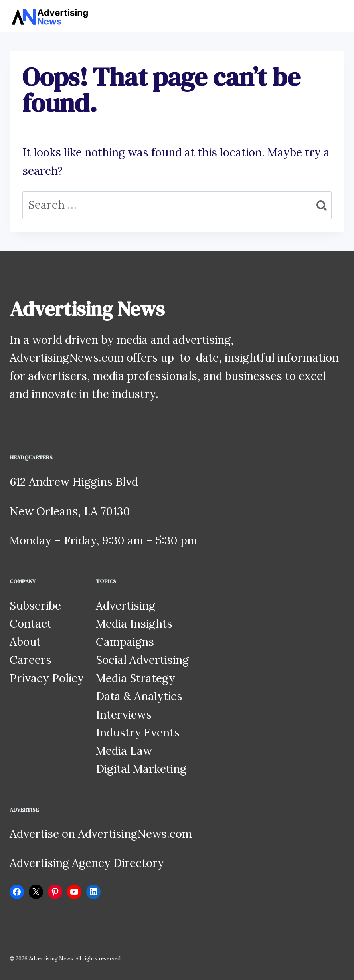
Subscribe (35, 605)
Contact (30, 623)
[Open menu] (337, 16)
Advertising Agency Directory (87, 863)
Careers (30, 660)
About (25, 642)
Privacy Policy (47, 678)
